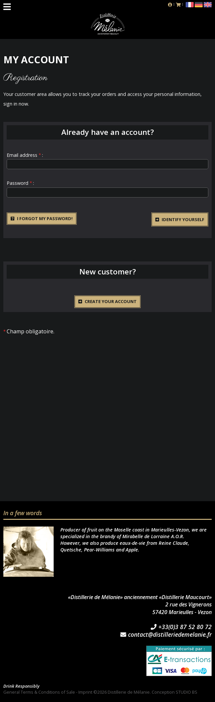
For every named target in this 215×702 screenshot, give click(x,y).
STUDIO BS (186, 692)
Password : (20, 183)
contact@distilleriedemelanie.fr (166, 635)
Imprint (85, 692)
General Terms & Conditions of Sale (39, 692)
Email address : (25, 155)
